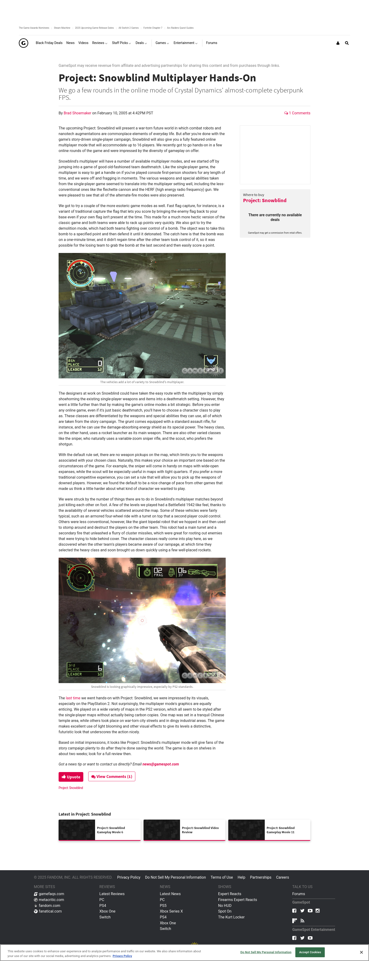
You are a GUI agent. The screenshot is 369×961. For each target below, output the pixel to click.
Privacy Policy (128, 877)
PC (101, 899)
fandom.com (47, 905)
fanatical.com (48, 911)
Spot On (225, 911)
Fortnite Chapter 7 (152, 28)
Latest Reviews (111, 894)
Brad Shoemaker (78, 113)
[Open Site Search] (347, 43)
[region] (184, 952)
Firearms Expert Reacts (237, 899)
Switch (105, 917)
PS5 (163, 905)
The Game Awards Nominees (34, 28)
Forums (298, 894)
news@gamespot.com (161, 764)
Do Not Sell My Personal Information (175, 877)
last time (73, 698)
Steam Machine (62, 28)
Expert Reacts (229, 894)
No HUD (225, 905)
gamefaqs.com (49, 894)
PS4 (102, 905)
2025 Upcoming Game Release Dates (94, 28)
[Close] (361, 952)
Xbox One (107, 911)
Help (241, 877)
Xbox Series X (171, 911)
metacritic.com (49, 899)
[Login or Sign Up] (338, 43)
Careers (282, 877)
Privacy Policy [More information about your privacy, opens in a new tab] (122, 956)
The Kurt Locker (231, 917)
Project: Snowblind (265, 200)
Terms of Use (222, 877)
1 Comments (297, 113)
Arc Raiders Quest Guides (180, 28)
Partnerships (260, 877)
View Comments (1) (111, 776)
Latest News (170, 894)
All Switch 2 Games (129, 28)
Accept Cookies (310, 952)
